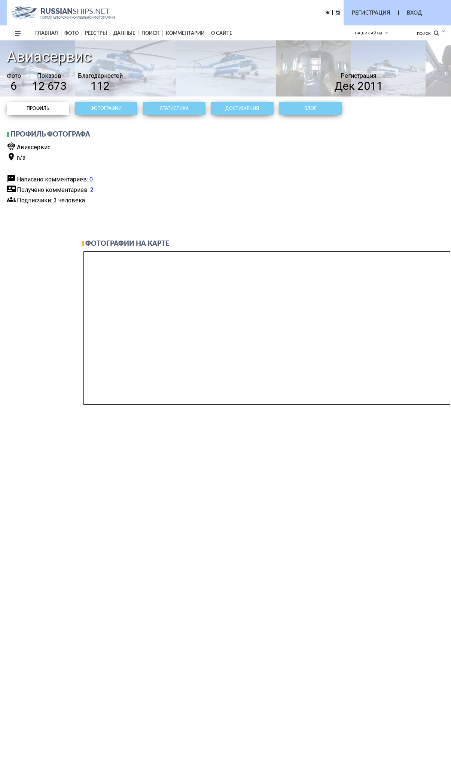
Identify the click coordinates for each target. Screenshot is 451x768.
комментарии (185, 33)
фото (71, 33)
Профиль (38, 108)
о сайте (221, 33)
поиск (150, 33)
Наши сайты (368, 33)
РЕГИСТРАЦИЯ (371, 12)
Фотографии (106, 108)
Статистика (174, 108)
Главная (46, 33)
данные (124, 33)
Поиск (428, 33)
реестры (96, 33)
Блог (310, 108)
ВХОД (414, 12)
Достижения (242, 108)
